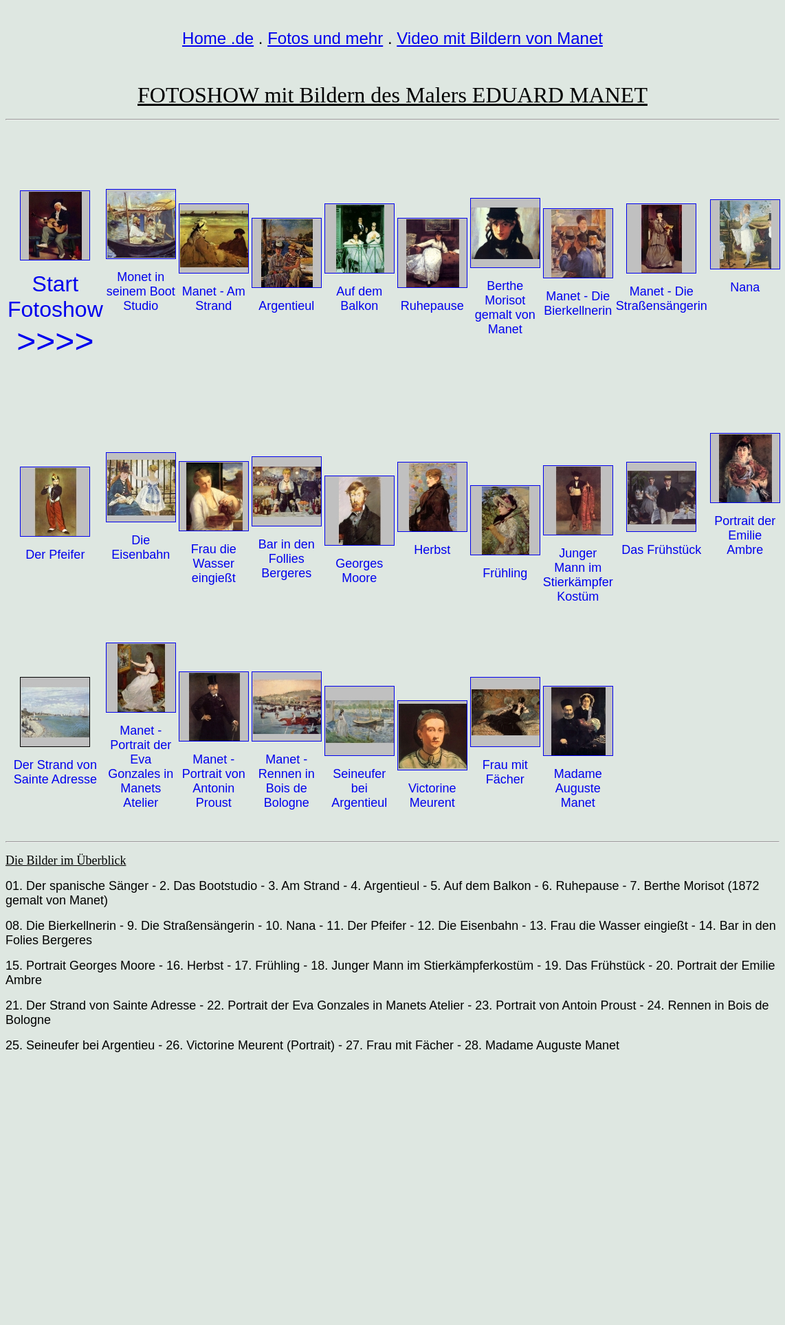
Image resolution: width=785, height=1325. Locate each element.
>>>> (54, 341)
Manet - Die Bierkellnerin (578, 303)
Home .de (218, 38)
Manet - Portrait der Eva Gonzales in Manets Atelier (140, 767)
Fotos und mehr (325, 38)
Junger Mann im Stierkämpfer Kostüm (578, 574)
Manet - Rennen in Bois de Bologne (286, 781)
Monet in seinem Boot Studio (141, 291)
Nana (745, 287)
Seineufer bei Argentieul (359, 788)
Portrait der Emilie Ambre (744, 535)
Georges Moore (359, 571)
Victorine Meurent (432, 795)
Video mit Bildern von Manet (500, 38)
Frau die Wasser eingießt (213, 563)
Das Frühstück (661, 550)
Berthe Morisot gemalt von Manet (505, 307)
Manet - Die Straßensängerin (661, 299)
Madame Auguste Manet (578, 788)
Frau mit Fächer (505, 772)
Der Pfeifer (55, 554)
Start (55, 283)
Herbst (432, 550)
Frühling (505, 573)
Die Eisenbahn (140, 547)
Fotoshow (55, 309)
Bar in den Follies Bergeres (286, 558)
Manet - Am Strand (213, 299)
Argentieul (286, 306)
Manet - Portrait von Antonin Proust (213, 781)
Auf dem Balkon (359, 299)
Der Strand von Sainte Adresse (55, 772)
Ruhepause (432, 306)
